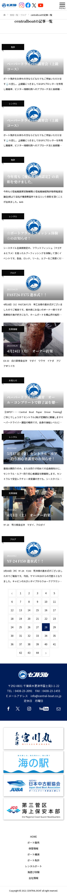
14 (29, 610)
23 (54, 618)
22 (46, 618)
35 (54, 635)
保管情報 (33, 848)
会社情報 (33, 878)
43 (29, 652)
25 (20, 627)
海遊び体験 (33, 872)
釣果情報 (13, 329)
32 (29, 635)
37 (20, 644)
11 (54, 601)
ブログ (13, 272)
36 (12, 644)
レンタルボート (33, 866)
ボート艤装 (33, 854)
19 (20, 618)
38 (29, 644)
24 (12, 627)
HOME (33, 836)
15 (37, 610)
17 (54, 610)
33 (37, 635)
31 (20, 635)
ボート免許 (33, 860)
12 (12, 610)
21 (37, 618)
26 (29, 627)
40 (46, 644)
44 (37, 652)
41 (54, 644)
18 (12, 618)
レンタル (13, 103)
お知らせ (13, 380)
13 (20, 610)
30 (12, 635)
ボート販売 (33, 842)
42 (20, 652)
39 (37, 644)
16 (46, 610)
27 (37, 627)
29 (54, 627)
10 (46, 601)
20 (29, 618)
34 (46, 635)
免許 (13, 47)
